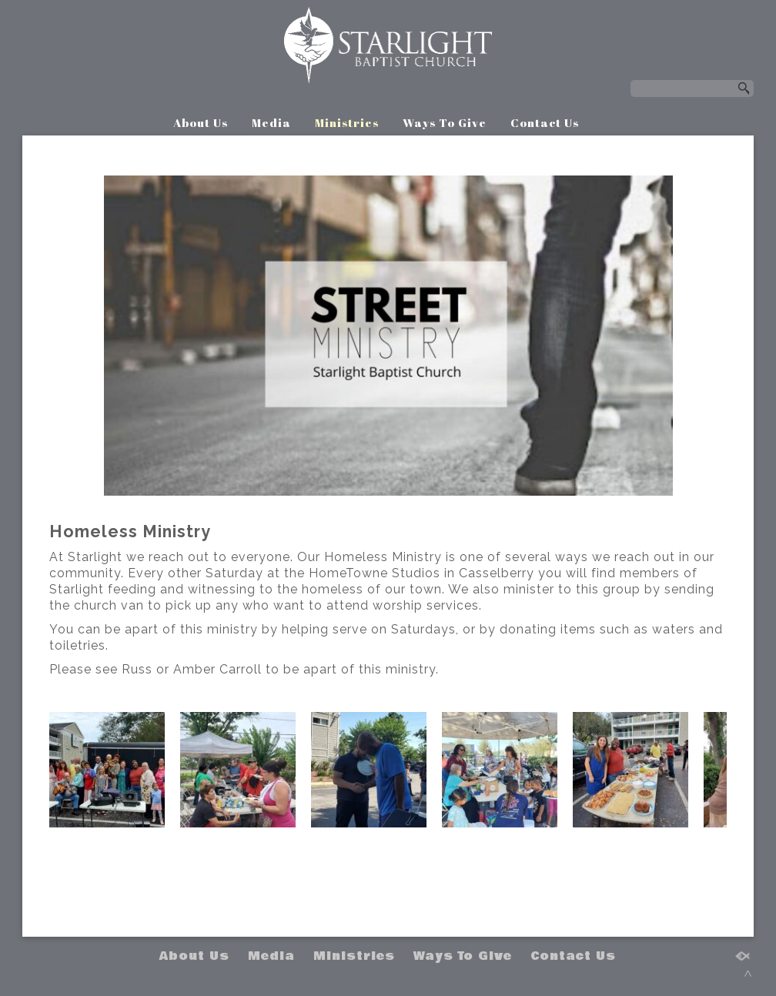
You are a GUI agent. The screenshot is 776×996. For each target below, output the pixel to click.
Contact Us (544, 122)
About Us (200, 122)
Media (271, 122)
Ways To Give (445, 122)
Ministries (347, 122)
